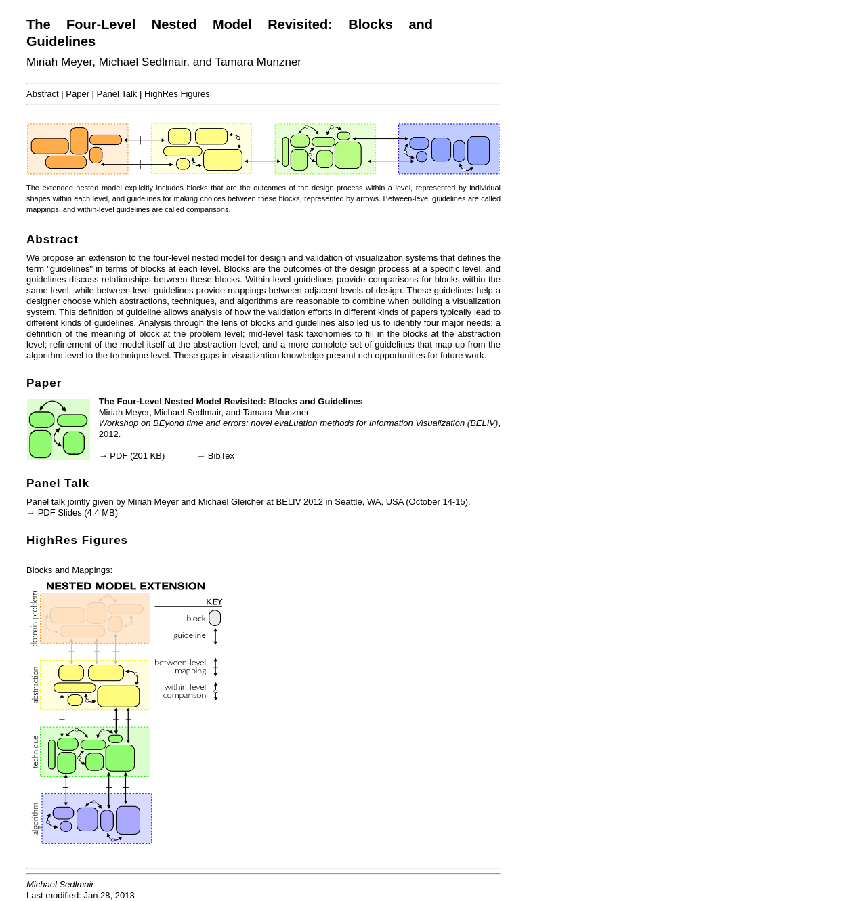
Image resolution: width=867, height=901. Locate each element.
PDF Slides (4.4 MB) (78, 512)
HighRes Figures (177, 94)
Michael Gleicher (231, 502)
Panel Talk (117, 94)
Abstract (42, 94)
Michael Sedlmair (142, 62)
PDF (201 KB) (137, 455)
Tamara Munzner (258, 62)
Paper (77, 94)
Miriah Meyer (59, 62)
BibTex (221, 455)
